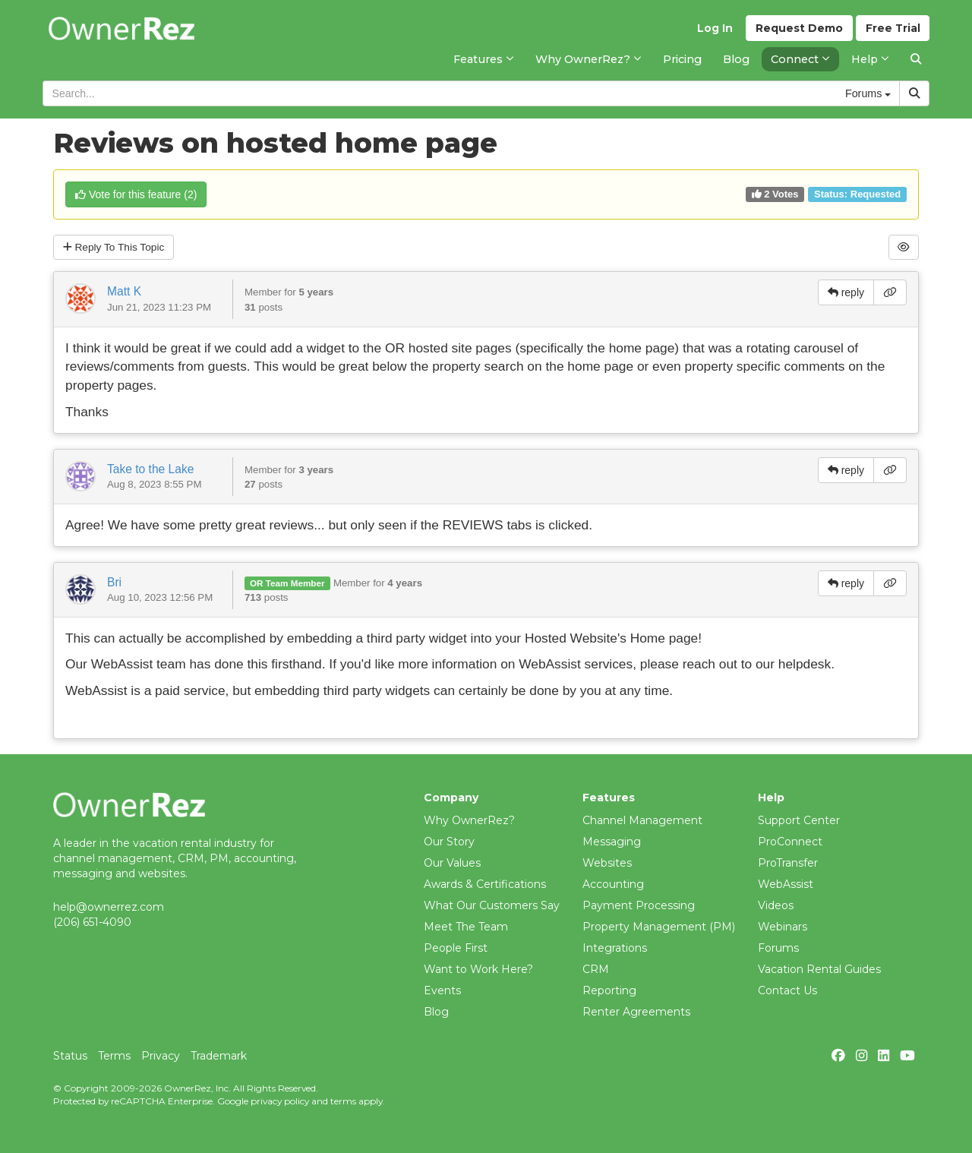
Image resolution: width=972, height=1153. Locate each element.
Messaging (611, 841)
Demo (798, 31)
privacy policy (280, 1101)
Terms (114, 1056)
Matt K (124, 292)
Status (70, 1056)
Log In (714, 31)
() (136, 194)
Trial (892, 31)
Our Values (452, 863)
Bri (114, 582)
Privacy (160, 1056)
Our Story (449, 841)
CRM (595, 969)
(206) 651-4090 (92, 922)
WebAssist (785, 884)
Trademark (219, 1056)
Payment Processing (638, 905)
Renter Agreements (636, 1012)
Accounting (613, 884)
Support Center (799, 820)
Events (442, 990)
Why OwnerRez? (469, 820)
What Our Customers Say (492, 905)
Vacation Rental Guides (819, 969)
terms (343, 1101)
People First (456, 948)
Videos (776, 905)
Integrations (614, 948)
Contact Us (787, 990)
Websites (607, 863)
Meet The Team (466, 926)
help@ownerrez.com (108, 907)
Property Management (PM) (658, 926)
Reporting (609, 990)
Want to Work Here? (478, 969)
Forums (778, 948)
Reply (115, 248)
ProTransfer (788, 863)
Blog (436, 1012)
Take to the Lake (150, 469)
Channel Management (642, 820)
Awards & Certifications (485, 884)
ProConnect (790, 841)
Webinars (782, 926)
